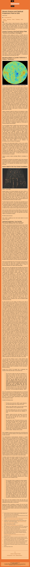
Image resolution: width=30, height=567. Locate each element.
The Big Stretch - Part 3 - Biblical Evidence (14, 555)
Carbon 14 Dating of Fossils (15, 553)
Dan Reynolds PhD (7, 17)
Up (15, 552)
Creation (4, 19)
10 (21, 272)
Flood (22, 19)
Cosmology (5, 20)
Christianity (18, 19)
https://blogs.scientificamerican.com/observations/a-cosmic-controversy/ (14, 534)
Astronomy (9, 19)
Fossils (13, 19)
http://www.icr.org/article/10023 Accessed (13, 525)
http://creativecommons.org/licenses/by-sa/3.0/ (14, 564)
